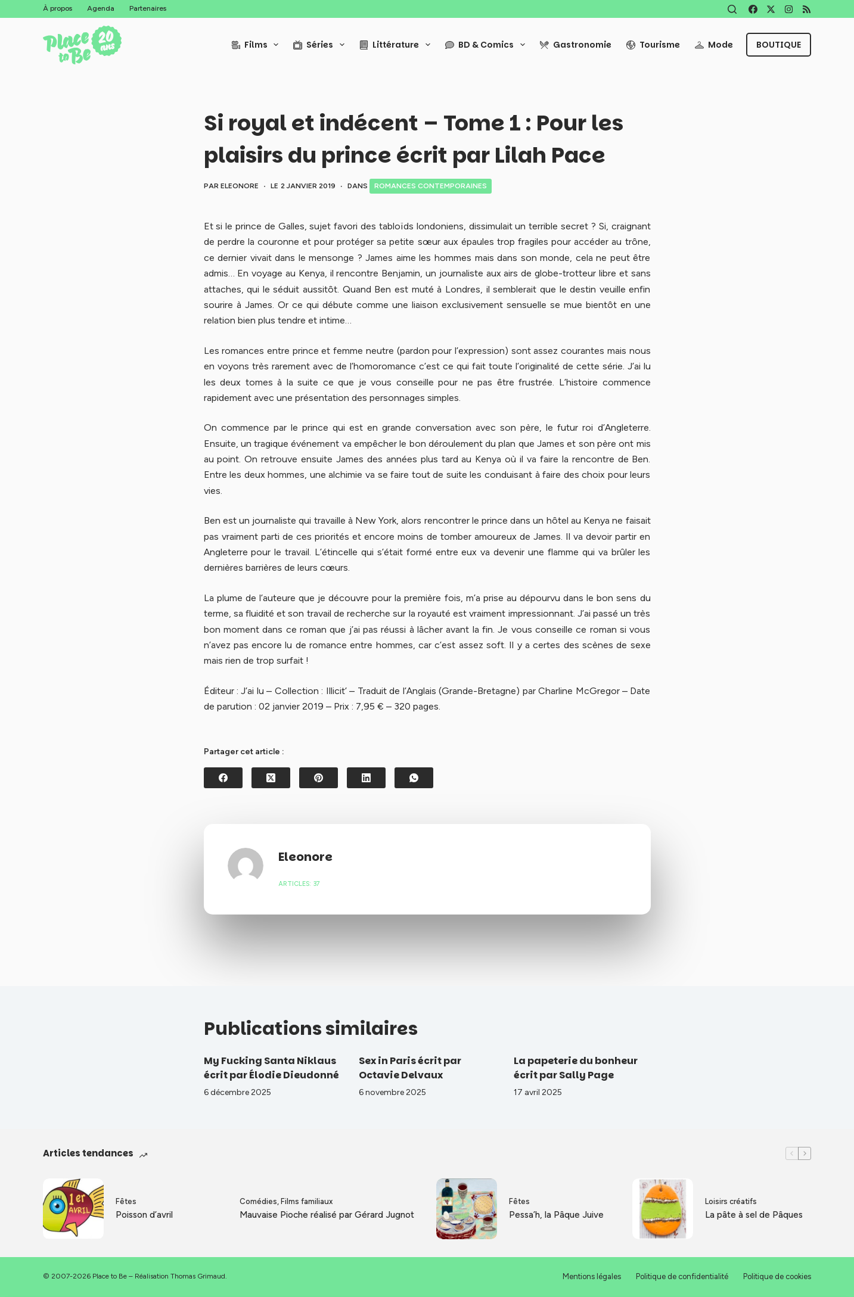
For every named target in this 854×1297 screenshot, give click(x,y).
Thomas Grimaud (197, 1276)
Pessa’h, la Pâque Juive (556, 1214)
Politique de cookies (777, 1276)
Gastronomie (575, 45)
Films (257, 45)
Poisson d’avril (144, 1214)
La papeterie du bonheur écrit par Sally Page (576, 1068)
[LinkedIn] (366, 777)
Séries (321, 45)
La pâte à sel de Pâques (754, 1214)
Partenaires (147, 8)
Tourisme (653, 45)
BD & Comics (487, 45)
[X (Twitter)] (770, 9)
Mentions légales (592, 1276)
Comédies (258, 1201)
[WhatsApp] (414, 777)
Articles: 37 (299, 884)
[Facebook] (753, 9)
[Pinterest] (318, 777)
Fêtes (126, 1201)
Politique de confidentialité (682, 1276)
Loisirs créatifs (731, 1201)
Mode (714, 45)
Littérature (397, 45)
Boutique (778, 45)
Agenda (100, 8)
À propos (57, 8)
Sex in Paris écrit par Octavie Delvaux (410, 1068)
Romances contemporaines (430, 186)
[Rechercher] (732, 9)
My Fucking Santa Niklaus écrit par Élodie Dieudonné (271, 1068)
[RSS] (806, 9)
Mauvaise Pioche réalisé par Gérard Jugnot (327, 1214)
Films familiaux (307, 1201)
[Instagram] (788, 9)
